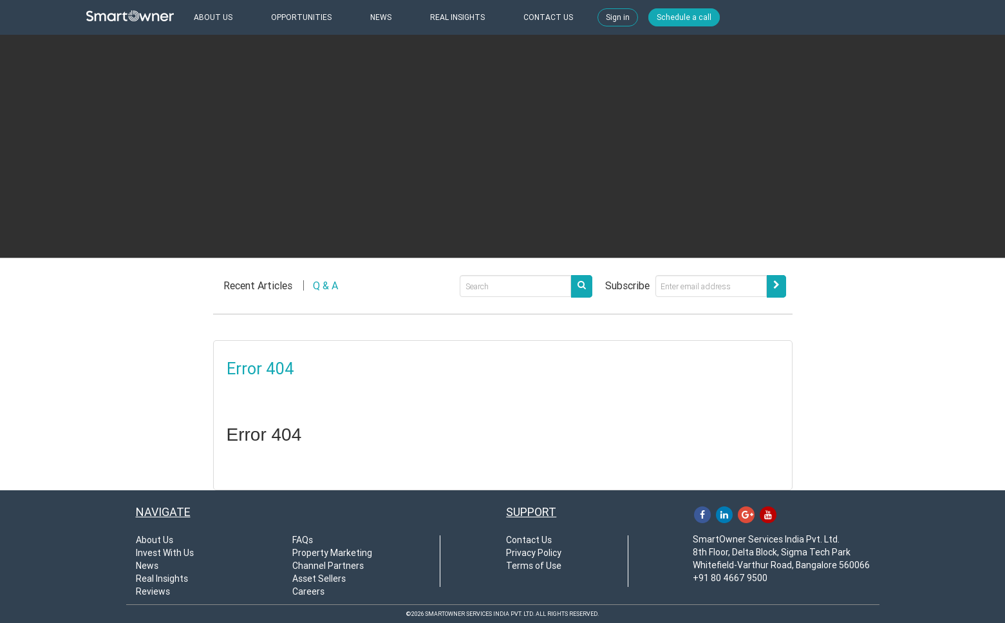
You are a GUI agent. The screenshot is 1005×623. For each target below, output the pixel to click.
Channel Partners (328, 566)
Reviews (153, 591)
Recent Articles (257, 286)
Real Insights (162, 578)
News (147, 566)
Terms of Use (533, 566)
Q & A (325, 286)
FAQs (302, 540)
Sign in (618, 17)
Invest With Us (165, 553)
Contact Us (529, 540)
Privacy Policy (533, 553)
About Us (154, 540)
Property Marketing (332, 553)
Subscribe (627, 286)
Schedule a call (684, 17)
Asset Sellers (319, 578)
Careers (308, 591)
